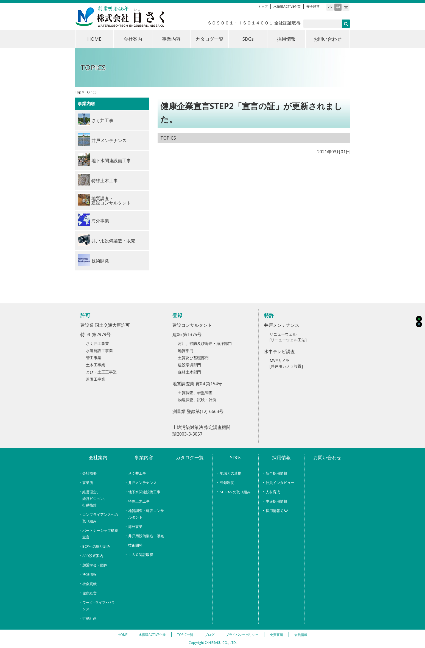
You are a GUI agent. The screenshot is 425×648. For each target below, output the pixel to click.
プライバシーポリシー (242, 634)
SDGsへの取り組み (235, 491)
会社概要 (89, 473)
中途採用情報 (276, 501)
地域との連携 (230, 473)
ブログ (209, 634)
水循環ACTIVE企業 (287, 6)
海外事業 (135, 526)
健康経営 (89, 593)
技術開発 (135, 545)
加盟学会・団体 (94, 565)
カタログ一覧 (209, 39)
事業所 (87, 482)
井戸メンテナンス (142, 482)
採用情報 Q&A (277, 510)
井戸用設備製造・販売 (146, 535)
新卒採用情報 (276, 473)
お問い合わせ (328, 39)
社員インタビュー (280, 482)
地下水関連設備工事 (144, 491)
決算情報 (89, 574)
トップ (263, 6)
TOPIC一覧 (185, 634)
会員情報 (300, 634)
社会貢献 (89, 583)
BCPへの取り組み (96, 546)
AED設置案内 (92, 555)
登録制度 (227, 482)
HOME (94, 39)
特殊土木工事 (139, 501)
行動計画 (89, 618)
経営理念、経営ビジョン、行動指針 (94, 498)
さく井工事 (137, 473)
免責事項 (276, 634)
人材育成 (273, 491)
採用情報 (286, 39)
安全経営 (313, 6)
